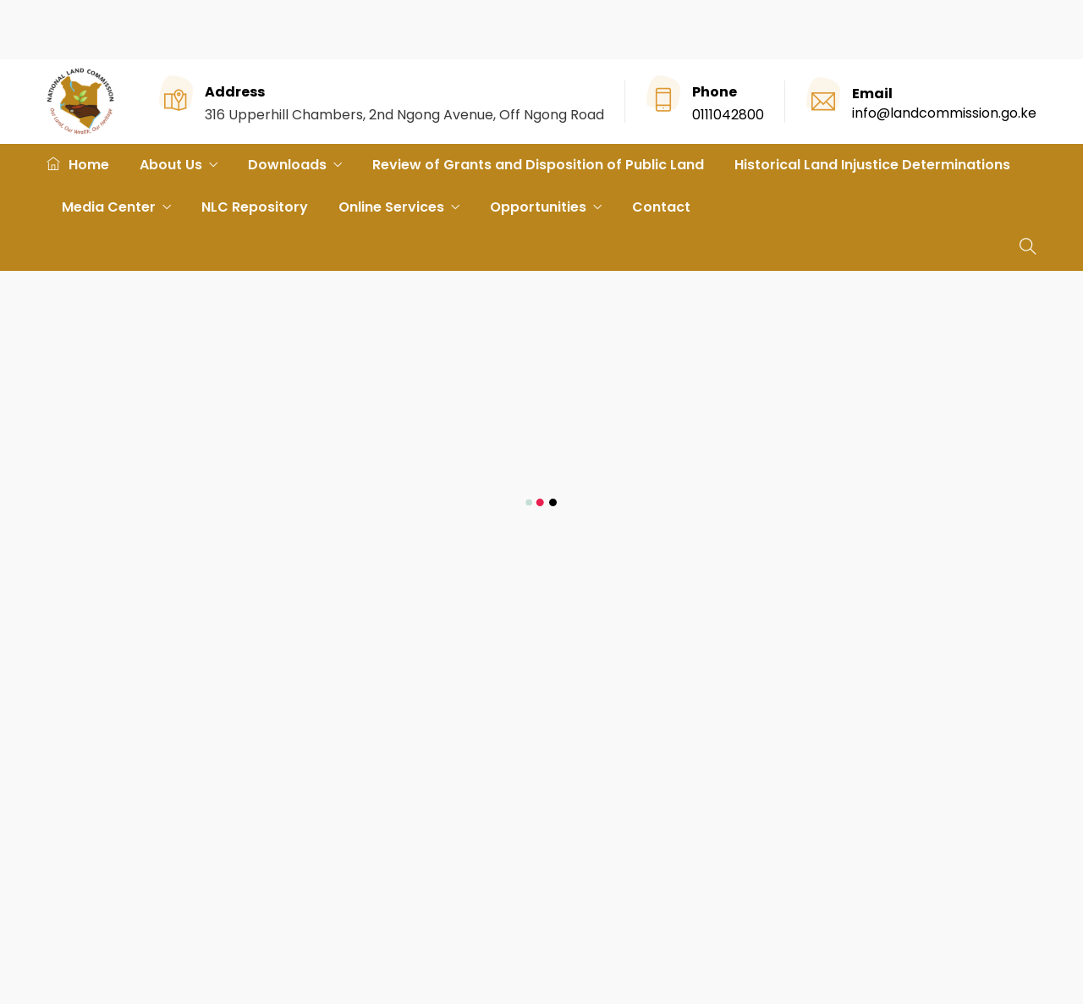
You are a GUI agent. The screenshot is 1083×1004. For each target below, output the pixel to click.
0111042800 (728, 114)
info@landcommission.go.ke (944, 113)
